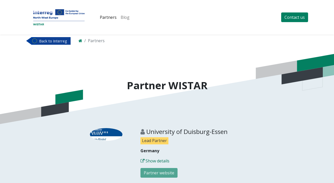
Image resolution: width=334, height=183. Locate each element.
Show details (154, 161)
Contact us (294, 17)
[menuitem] (108, 17)
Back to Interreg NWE (53, 41)
